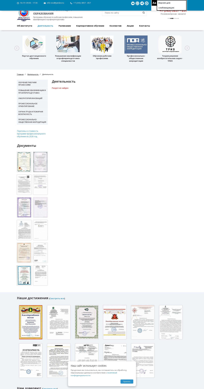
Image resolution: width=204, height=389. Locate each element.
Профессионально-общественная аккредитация (136, 58)
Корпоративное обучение (90, 25)
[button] (16, 48)
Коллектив (115, 25)
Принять (127, 381)
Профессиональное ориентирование (27, 104)
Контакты (144, 25)
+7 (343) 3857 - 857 (82, 2)
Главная (20, 74)
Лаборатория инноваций (30, 98)
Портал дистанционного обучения (34, 57)
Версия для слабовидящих (166, 5)
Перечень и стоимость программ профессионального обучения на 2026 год (31, 134)
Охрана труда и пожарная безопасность (30, 112)
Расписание (65, 25)
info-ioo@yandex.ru (55, 2)
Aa (154, 3)
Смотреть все (57, 298)
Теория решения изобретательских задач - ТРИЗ (170, 58)
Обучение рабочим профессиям (102, 57)
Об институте (24, 25)
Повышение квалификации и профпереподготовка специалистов (68, 58)
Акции (130, 25)
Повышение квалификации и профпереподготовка (32, 91)
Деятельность (45, 25)
